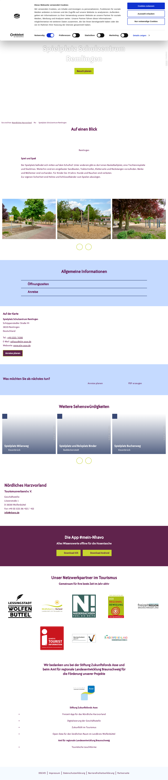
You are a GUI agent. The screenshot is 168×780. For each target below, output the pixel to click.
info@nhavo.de (11, 512)
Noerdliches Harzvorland (22, 123)
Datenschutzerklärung (74, 773)
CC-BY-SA (166, 63)
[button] (84, 71)
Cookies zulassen (146, 6)
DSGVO (42, 773)
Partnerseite (123, 773)
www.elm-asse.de (22, 345)
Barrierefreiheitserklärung (101, 773)
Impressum (54, 773)
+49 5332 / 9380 (15, 337)
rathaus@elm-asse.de (20, 341)
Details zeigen (139, 36)
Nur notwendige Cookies (146, 22)
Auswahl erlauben (146, 14)
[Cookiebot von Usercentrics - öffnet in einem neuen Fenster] (17, 36)
